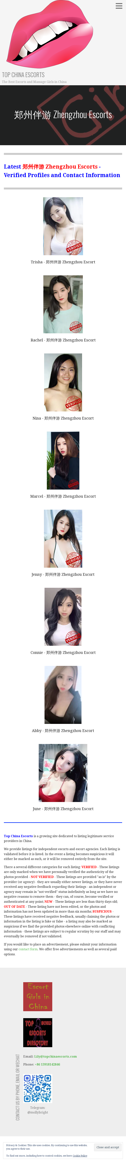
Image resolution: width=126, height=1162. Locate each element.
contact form (28, 949)
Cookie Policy (80, 1155)
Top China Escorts (23, 74)
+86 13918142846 (47, 1064)
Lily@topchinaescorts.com (55, 1056)
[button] (120, 6)
